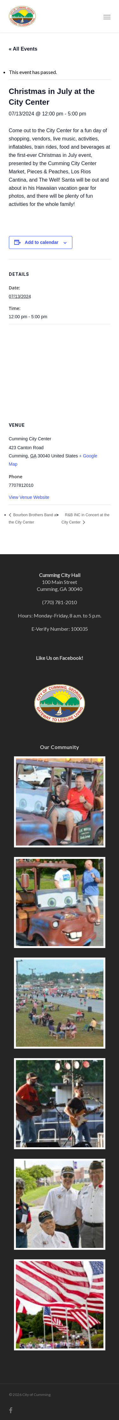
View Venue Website (29, 497)
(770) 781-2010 (59, 602)
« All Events (23, 49)
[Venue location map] (59, 370)
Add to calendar (41, 242)
